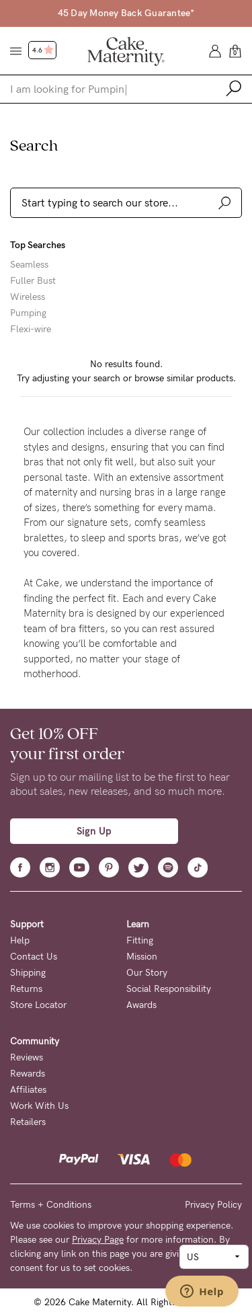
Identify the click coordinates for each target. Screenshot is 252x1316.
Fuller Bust (33, 281)
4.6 (43, 50)
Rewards (27, 1073)
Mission (141, 956)
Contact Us (33, 956)
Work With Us (39, 1106)
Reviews (26, 1057)
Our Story (146, 972)
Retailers (28, 1122)
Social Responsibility (168, 989)
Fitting (139, 940)
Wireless (27, 297)
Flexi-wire (30, 329)
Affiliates (28, 1089)
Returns (26, 989)
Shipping (28, 972)
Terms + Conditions (50, 1204)
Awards (141, 1005)
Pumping (28, 313)
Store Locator (38, 1005)
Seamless (29, 265)
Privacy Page (98, 1239)
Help (20, 940)
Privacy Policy (213, 1204)
